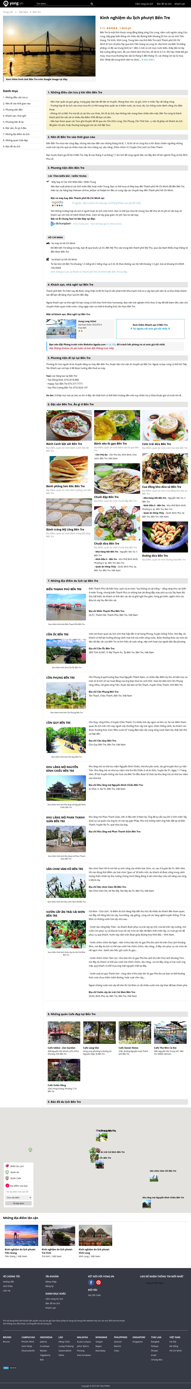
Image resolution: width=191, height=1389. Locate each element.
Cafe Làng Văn (91, 1047)
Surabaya (44, 1346)
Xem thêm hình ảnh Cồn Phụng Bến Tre (66, 712)
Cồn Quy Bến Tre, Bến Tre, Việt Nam (107, 744)
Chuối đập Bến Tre (106, 497)
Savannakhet (64, 1350)
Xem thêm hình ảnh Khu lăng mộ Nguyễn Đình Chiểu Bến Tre (66, 806)
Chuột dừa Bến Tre (106, 543)
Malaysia (82, 1337)
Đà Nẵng (174, 1346)
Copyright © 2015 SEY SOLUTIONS (95, 1386)
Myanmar (101, 1337)
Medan (43, 1350)
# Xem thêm (148, 59)
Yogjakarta (45, 1355)
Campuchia (28, 1337)
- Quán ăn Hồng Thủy (105, 566)
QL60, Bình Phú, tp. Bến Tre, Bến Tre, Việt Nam (113, 995)
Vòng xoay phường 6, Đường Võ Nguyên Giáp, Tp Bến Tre (97, 1052)
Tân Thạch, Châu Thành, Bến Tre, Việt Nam (110, 695)
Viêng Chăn (64, 1341)
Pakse (61, 1355)
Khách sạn (180, 3)
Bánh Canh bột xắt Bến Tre (64, 444)
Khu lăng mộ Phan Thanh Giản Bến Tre (65, 819)
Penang (80, 1350)
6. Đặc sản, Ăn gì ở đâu (14, 127)
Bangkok (155, 1341)
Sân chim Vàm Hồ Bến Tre (64, 869)
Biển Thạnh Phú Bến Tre (63, 589)
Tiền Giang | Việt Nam (16, 1256)
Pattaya (154, 1346)
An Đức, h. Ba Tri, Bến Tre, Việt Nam (107, 788)
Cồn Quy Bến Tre (58, 722)
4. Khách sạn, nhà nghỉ (14, 115)
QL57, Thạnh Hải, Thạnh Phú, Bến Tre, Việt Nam (113, 614)
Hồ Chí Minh (176, 1350)
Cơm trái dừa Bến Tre (156, 444)
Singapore (139, 1337)
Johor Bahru (83, 1346)
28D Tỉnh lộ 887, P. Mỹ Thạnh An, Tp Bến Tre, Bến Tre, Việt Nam (121, 652)
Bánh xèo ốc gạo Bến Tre (110, 443)
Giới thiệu (8, 1286)
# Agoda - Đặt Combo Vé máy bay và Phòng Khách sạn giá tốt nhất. (106, 202)
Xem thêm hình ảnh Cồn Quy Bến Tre (66, 757)
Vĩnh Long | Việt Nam (89, 1256)
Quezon (118, 1341)
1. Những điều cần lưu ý (15, 97)
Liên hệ (6, 1290)
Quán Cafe (15, 1178)
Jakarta (43, 1341)
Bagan (99, 1346)
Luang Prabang (66, 1346)
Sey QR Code (94, 1295)
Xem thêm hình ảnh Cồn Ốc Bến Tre (66, 667)
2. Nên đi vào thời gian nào (17, 103)
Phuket (154, 1350)
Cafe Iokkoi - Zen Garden (61, 1047)
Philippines (120, 1337)
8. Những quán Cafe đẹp (15, 140)
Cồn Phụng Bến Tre (60, 677)
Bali (42, 1359)
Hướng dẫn (8, 1281)
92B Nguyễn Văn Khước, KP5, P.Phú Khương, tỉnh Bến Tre (63, 1052)
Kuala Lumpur (84, 1341)
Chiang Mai (156, 1359)
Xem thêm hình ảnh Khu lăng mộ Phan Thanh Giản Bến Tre (66, 857)
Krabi (153, 1355)
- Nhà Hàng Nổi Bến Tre (106, 551)
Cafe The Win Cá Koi (165, 1047)
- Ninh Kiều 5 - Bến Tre (105, 559)
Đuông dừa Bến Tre (155, 555)
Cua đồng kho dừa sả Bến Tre (161, 487)
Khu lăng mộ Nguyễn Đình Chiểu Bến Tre (62, 768)
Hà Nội (173, 1341)
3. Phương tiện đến (13, 109)
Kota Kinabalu (84, 1355)
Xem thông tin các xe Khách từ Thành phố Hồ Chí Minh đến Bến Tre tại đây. (89, 271)
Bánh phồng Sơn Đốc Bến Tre (65, 486)
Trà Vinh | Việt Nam (51, 1256)
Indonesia (46, 1337)
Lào (60, 1337)
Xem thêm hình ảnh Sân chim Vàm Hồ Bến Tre (66, 901)
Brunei (7, 1337)
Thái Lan (156, 1337)
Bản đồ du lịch (164, 3)
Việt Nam (175, 1337)
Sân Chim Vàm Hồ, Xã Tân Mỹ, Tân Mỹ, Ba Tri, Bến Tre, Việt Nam (121, 890)
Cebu (116, 1350)
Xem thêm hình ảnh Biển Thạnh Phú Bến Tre (66, 624)
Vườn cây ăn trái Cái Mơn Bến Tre (65, 913)
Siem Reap (26, 1346)
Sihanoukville (28, 1350)
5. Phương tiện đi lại (13, 121)
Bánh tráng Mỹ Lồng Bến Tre (65, 529)
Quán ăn (14, 1172)
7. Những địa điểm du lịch (16, 134)
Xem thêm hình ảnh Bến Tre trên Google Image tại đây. (37, 79)
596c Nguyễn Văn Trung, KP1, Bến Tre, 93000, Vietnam (169, 1052)
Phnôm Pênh (27, 1341)
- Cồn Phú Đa (100, 454)
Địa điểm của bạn (17, 1185)
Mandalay (100, 1350)
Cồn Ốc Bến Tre (57, 634)
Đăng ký (49, 1286)
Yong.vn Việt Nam (154, 1283)
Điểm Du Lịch (17, 1166)
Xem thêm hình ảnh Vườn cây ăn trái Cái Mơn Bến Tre (66, 953)
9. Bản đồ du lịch (11, 146)
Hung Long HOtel (87, 321)
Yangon (99, 1341)
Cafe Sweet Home (128, 1047)
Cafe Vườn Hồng (57, 1085)
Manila (117, 1346)
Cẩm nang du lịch (144, 3)
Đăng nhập (51, 1281)
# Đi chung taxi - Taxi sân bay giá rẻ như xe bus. (97, 223)
